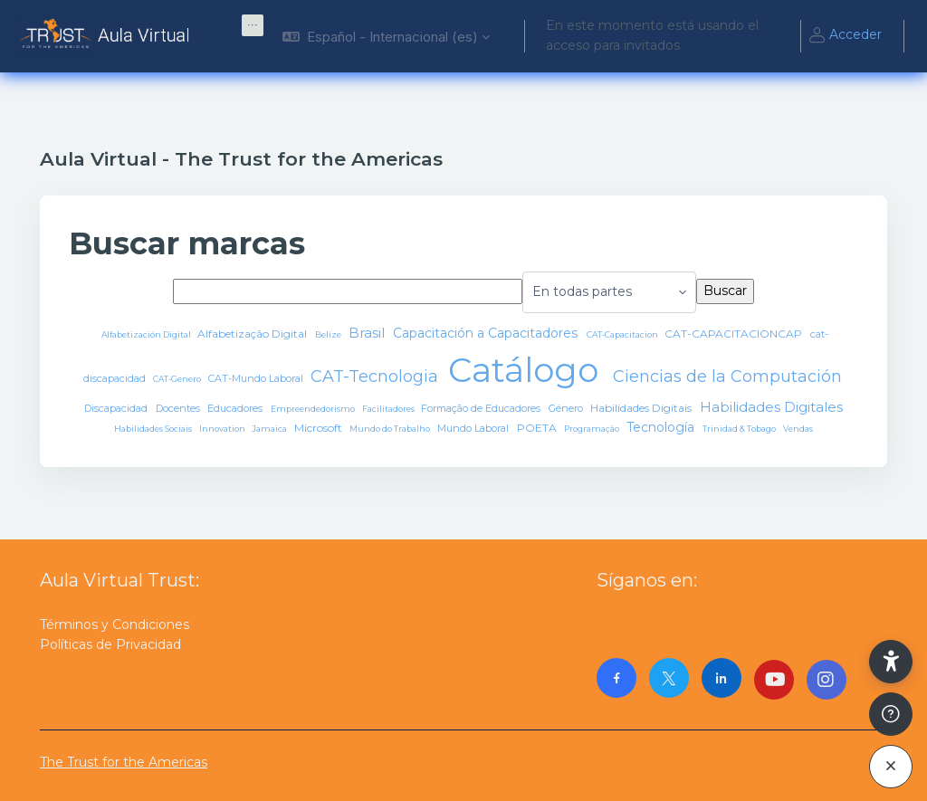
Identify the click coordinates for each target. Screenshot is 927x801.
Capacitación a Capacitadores (487, 333)
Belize (329, 334)
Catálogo (527, 369)
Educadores (236, 408)
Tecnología (662, 427)
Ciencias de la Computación (727, 376)
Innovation (223, 429)
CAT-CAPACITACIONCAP (734, 333)
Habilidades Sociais (154, 429)
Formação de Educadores (482, 408)
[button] (386, 36)
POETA (538, 427)
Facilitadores (389, 409)
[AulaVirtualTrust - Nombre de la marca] (106, 36)
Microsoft (319, 427)
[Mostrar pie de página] (891, 714)
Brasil (368, 332)
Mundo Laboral (474, 428)
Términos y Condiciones (114, 624)
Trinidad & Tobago (740, 429)
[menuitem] (252, 25)
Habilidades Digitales (771, 406)
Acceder (845, 36)
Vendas (798, 429)
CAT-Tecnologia (377, 376)
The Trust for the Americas (123, 762)
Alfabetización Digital (147, 334)
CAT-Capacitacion (623, 334)
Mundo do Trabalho (390, 429)
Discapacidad (117, 408)
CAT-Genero (178, 379)
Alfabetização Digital (253, 333)
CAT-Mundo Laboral (257, 378)
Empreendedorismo (314, 409)
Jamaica (270, 429)
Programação (592, 429)
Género (567, 408)
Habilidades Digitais (642, 408)
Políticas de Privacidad (110, 644)
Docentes (179, 408)
